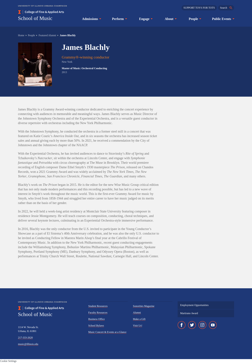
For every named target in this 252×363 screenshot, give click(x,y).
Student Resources (98, 306)
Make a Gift (139, 319)
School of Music (35, 18)
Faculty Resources (98, 312)
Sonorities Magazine (143, 306)
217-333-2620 (25, 337)
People (195, 19)
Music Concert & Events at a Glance (107, 332)
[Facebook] (181, 325)
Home (21, 35)
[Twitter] (192, 325)
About (170, 19)
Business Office (96, 319)
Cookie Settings (8, 361)
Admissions (91, 19)
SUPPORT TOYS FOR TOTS (199, 7)
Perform (119, 19)
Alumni (137, 312)
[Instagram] (202, 325)
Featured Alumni (47, 35)
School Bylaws (96, 325)
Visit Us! (137, 325)
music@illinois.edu (28, 344)
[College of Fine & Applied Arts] (50, 12)
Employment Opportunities (194, 305)
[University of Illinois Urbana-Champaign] (42, 8)
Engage (145, 19)
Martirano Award (189, 313)
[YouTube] (213, 325)
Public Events (223, 19)
